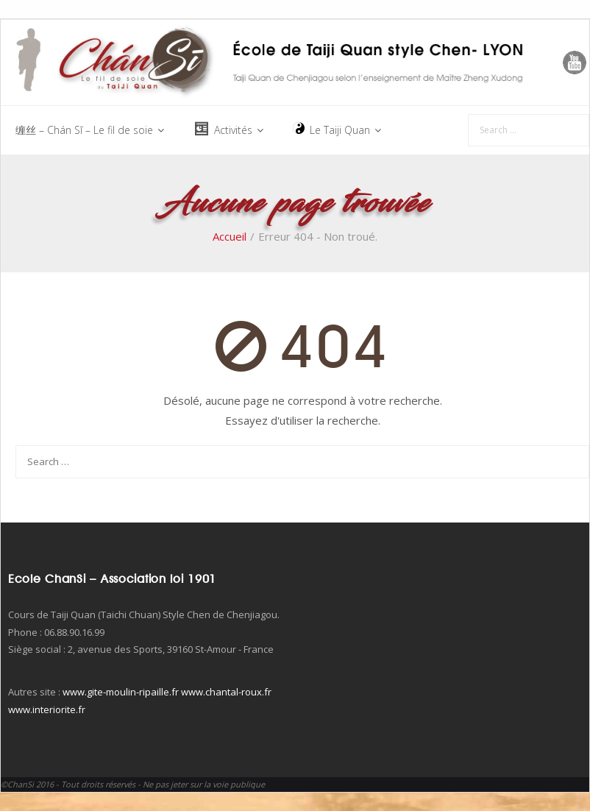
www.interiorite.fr (46, 709)
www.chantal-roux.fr (226, 691)
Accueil (229, 236)
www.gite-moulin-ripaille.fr (121, 691)
